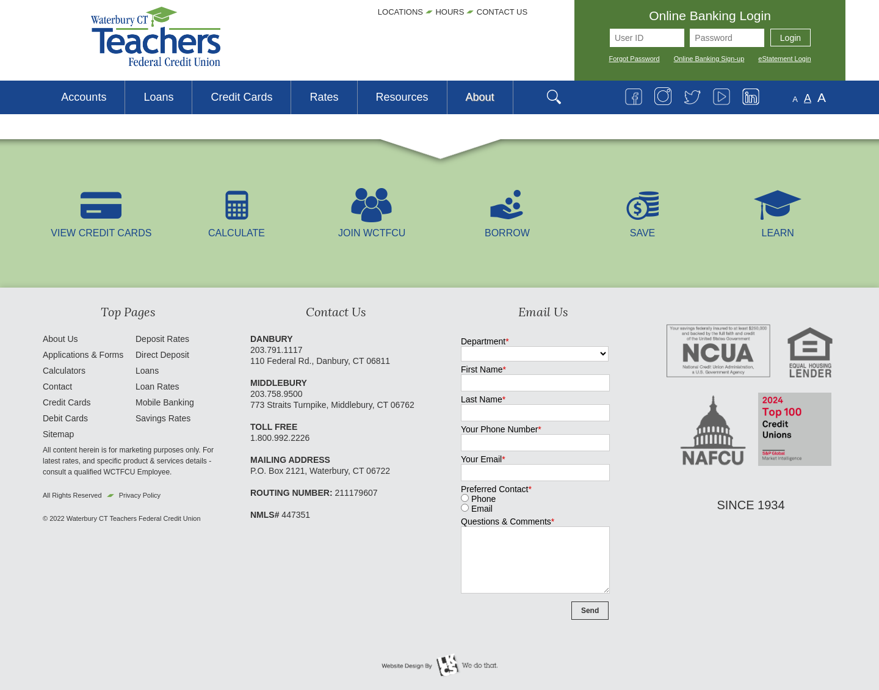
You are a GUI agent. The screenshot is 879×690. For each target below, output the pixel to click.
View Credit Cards (101, 227)
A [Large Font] (821, 97)
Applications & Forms (83, 355)
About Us (60, 339)
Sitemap (58, 434)
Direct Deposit (162, 355)
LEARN (777, 227)
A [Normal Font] (807, 98)
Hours (449, 11)
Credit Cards (67, 402)
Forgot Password (634, 58)
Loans (147, 371)
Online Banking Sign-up (709, 58)
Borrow (507, 227)
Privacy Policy (140, 495)
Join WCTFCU (371, 227)
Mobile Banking (165, 402)
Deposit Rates (162, 339)
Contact (57, 386)
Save (643, 227)
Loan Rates (157, 386)
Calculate (236, 227)
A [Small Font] (795, 99)
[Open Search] (560, 97)
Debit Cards (65, 418)
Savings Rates (163, 418)
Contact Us (502, 11)
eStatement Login (784, 58)
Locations (400, 11)
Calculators (64, 371)
